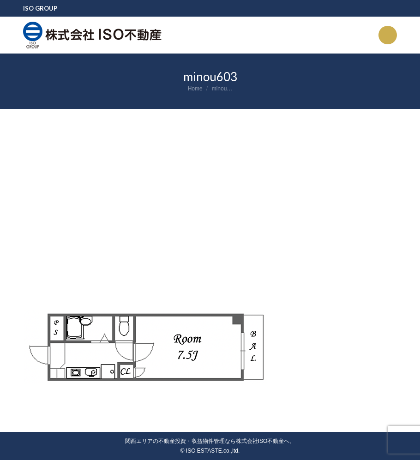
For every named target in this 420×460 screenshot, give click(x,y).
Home (195, 88)
